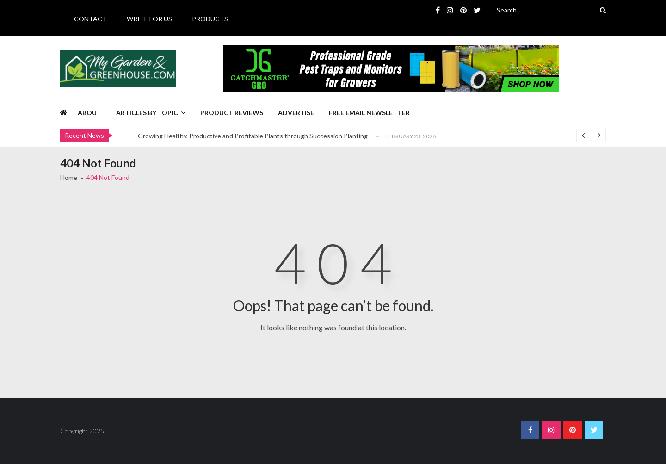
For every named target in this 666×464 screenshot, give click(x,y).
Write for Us (149, 19)
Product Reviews (231, 113)
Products (210, 19)
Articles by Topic (147, 113)
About (89, 113)
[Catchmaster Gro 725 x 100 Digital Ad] (391, 68)
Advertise (296, 113)
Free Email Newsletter (369, 113)
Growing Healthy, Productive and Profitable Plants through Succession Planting (253, 136)
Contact (90, 19)
